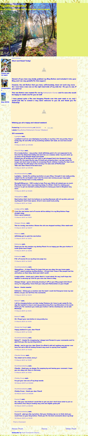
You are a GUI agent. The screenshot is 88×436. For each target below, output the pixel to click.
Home (44, 429)
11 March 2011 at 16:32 (23, 349)
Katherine (18, 244)
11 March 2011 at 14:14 (23, 311)
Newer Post (17, 429)
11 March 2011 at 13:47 (23, 261)
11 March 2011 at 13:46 (23, 251)
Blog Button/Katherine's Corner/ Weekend (32, 130)
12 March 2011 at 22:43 (24, 406)
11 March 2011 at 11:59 (23, 217)
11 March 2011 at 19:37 (23, 360)
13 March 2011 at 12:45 (23, 418)
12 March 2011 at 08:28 (24, 393)
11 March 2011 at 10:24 (23, 191)
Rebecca (18, 233)
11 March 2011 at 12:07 (23, 228)
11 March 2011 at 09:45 (24, 168)
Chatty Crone (19, 378)
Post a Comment (19, 422)
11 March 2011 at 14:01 (23, 295)
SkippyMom (19, 196)
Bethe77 (18, 301)
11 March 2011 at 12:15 (23, 238)
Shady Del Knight (21, 327)
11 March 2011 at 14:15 (23, 321)
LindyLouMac (20, 209)
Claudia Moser (20, 355)
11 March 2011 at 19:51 (23, 372)
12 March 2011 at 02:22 (24, 383)
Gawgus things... (20, 223)
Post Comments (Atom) (30, 432)
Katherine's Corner (50, 93)
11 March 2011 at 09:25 (24, 145)
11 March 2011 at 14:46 (23, 332)
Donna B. (18, 399)
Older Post (71, 429)
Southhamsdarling (21, 173)
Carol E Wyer (19, 150)
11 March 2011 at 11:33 (23, 203)
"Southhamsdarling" (13, 5)
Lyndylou (18, 136)
